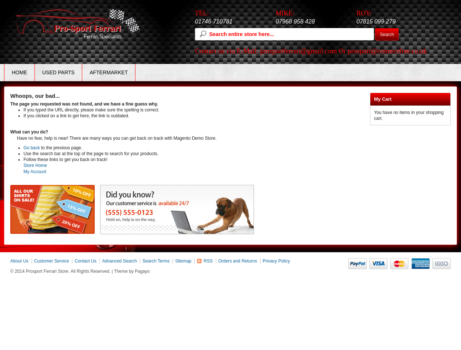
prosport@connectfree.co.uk (387, 51)
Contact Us (85, 261)
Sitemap (183, 261)
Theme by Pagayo (132, 271)
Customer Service (51, 261)
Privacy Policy (276, 261)
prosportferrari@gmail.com (298, 51)
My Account (34, 171)
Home (19, 72)
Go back (31, 147)
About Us (19, 261)
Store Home (35, 165)
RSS (208, 261)
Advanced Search (119, 261)
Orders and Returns (237, 261)
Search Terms (156, 261)
